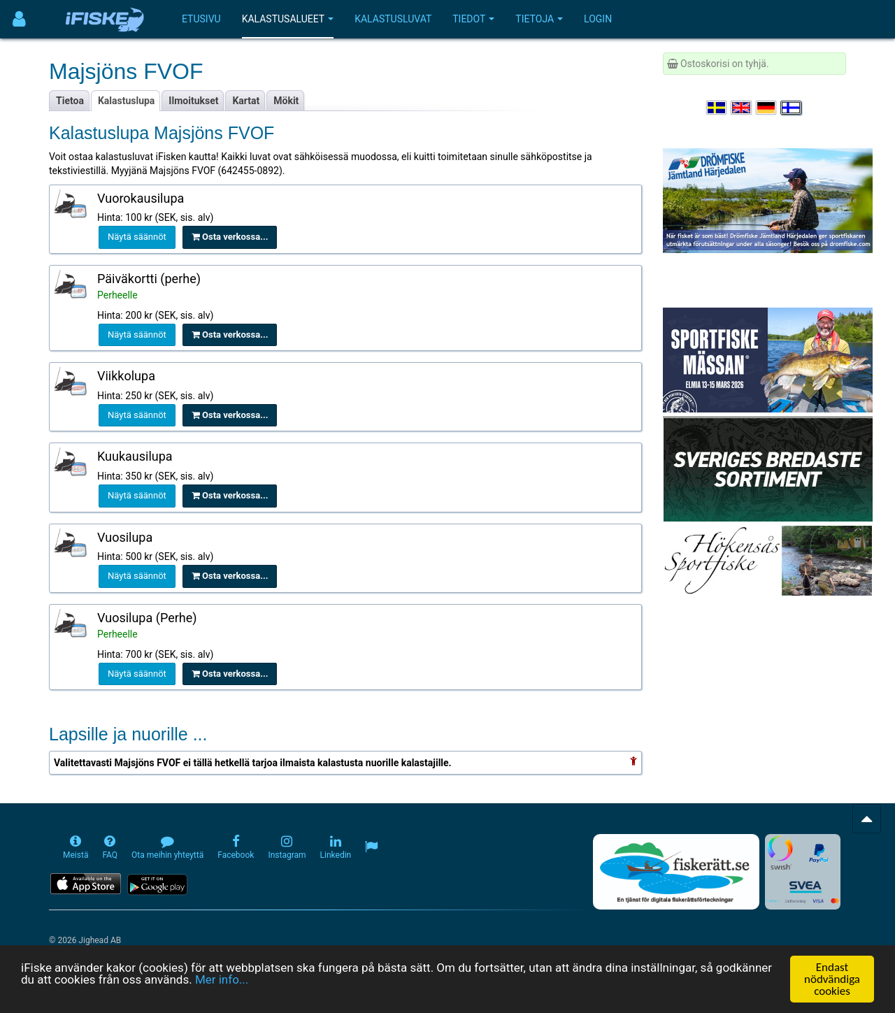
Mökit (286, 100)
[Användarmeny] (19, 19)
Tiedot (473, 18)
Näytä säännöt (137, 236)
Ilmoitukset (193, 100)
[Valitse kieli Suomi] (791, 107)
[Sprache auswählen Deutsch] (767, 107)
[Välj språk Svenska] (717, 107)
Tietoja (539, 18)
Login (598, 18)
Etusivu (201, 18)
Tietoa (70, 100)
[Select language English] (741, 107)
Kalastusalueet (288, 18)
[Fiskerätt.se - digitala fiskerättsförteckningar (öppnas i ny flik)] (676, 872)
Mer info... (221, 981)
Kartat (245, 100)
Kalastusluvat (393, 18)
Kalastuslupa (126, 100)
